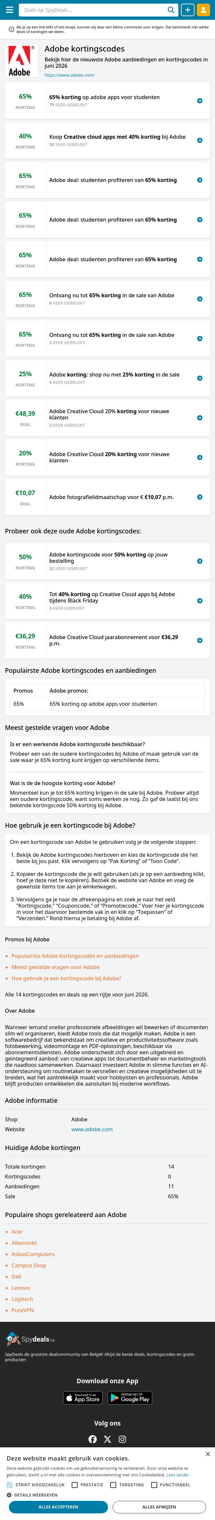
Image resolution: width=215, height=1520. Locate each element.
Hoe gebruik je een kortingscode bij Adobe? (66, 978)
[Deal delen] (188, 10)
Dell (16, 1276)
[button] (107, 1495)
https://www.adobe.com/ (69, 75)
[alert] (107, 1483)
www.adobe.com (92, 1129)
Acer (17, 1231)
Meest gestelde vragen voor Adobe (55, 967)
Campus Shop (29, 1265)
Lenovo (21, 1287)
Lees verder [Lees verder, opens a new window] (177, 1475)
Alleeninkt (24, 1243)
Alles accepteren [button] (59, 1507)
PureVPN (23, 1310)
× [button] (207, 1454)
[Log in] (203, 10)
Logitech (22, 1299)
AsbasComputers (33, 1254)
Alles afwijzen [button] (159, 1507)
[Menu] (9, 10)
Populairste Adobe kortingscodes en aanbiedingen (75, 955)
